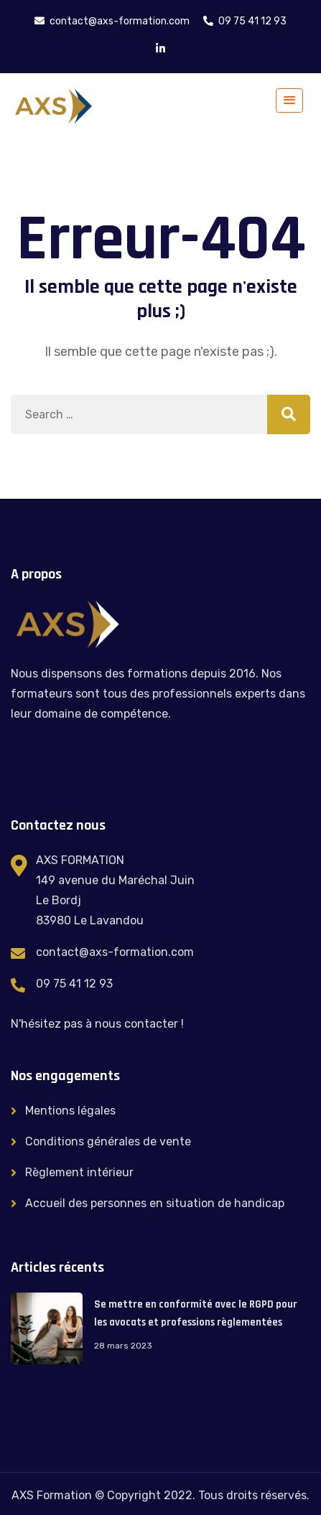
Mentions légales (70, 1110)
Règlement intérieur (79, 1172)
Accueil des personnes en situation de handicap (154, 1203)
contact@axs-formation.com (115, 952)
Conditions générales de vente (108, 1141)
